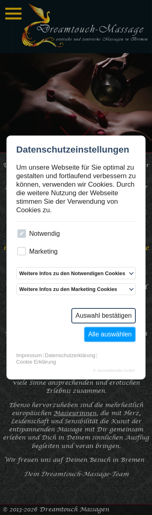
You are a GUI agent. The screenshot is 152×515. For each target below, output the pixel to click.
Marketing (37, 251)
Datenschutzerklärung (70, 355)
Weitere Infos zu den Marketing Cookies (68, 289)
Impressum (29, 355)
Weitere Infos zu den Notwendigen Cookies (72, 273)
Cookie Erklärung (36, 362)
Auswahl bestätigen (103, 315)
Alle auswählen (110, 334)
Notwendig (38, 233)
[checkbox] (21, 233)
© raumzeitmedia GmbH (114, 370)
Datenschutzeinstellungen (72, 150)
